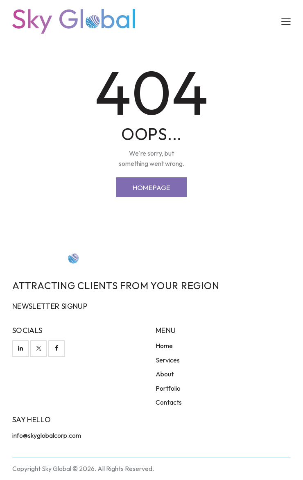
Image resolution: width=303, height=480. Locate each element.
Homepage (151, 187)
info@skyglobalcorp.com (46, 435)
